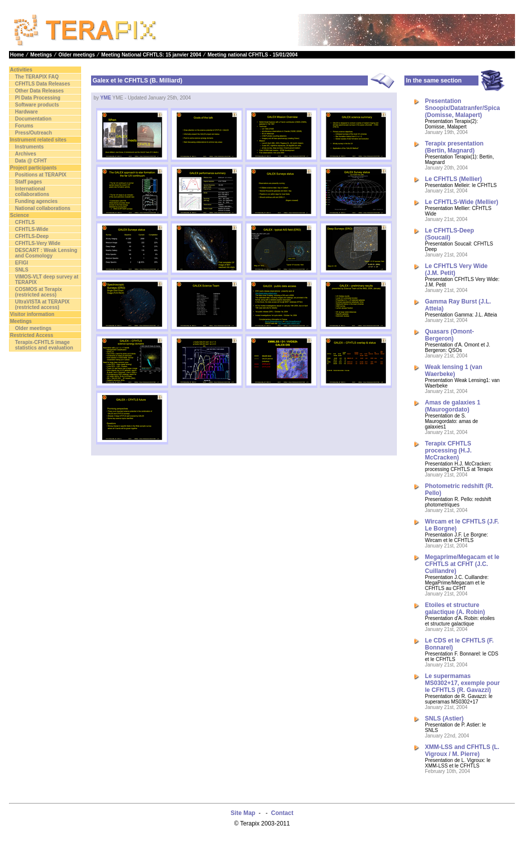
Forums (24, 125)
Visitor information (32, 314)
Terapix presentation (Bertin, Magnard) (454, 147)
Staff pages (28, 181)
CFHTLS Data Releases (42, 83)
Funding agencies (36, 201)
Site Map (243, 813)
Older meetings (77, 55)
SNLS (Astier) (444, 718)
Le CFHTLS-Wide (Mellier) (461, 202)
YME (105, 97)
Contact (282, 813)
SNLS (22, 269)
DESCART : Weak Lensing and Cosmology (46, 253)
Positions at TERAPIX (41, 175)
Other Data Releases (39, 91)
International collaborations (32, 191)
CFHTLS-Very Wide (37, 243)
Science (19, 215)
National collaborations (43, 208)
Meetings (41, 55)
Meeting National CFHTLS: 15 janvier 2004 (151, 55)
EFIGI (21, 263)
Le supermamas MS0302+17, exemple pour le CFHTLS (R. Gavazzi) (462, 683)
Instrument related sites (38, 139)
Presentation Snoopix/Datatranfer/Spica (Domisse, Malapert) (462, 108)
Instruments (29, 147)
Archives (25, 153)
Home (17, 55)
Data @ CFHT (31, 161)
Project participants (33, 167)
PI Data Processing (38, 97)
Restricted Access (31, 335)
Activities (21, 69)
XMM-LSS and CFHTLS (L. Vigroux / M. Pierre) (462, 751)
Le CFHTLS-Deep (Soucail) (449, 234)
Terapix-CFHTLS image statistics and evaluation (44, 345)
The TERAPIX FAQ (37, 77)
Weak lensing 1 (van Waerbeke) (453, 371)
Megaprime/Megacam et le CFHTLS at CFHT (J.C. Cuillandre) (462, 564)
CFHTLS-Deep (32, 236)
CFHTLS (25, 222)
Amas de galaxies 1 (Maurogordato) (452, 406)
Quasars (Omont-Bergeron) (449, 335)
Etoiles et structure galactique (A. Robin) (455, 609)
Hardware (26, 111)
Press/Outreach (33, 133)
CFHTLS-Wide (32, 229)
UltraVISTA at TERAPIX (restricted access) (42, 304)
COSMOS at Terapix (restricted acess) (38, 292)
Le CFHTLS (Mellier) (453, 179)
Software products (37, 105)
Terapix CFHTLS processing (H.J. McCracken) (448, 450)
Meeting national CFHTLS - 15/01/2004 (253, 55)
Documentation (33, 119)
